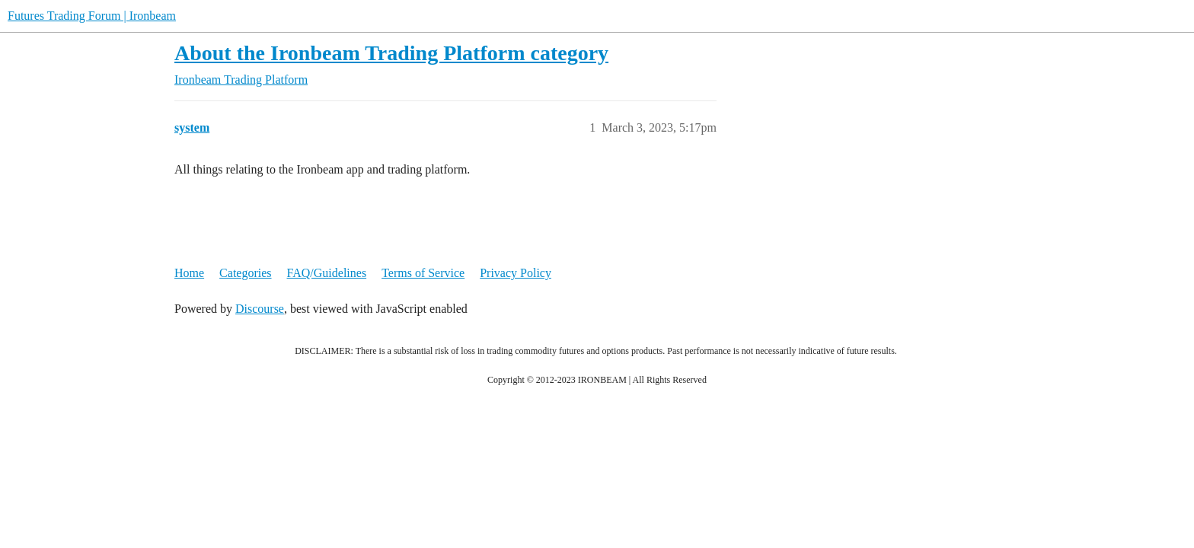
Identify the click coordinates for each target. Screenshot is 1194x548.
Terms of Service (423, 272)
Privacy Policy (515, 272)
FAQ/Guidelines (327, 272)
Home (189, 272)
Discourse (259, 308)
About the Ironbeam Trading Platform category (391, 53)
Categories (245, 272)
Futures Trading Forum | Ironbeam (92, 15)
